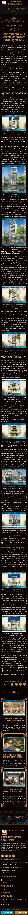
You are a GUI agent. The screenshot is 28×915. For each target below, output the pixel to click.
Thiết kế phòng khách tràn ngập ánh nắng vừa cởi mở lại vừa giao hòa (13, 791)
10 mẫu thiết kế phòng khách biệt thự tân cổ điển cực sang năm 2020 (13, 720)
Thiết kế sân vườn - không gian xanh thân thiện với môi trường (12, 756)
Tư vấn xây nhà (14, 25)
